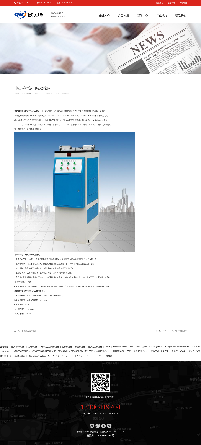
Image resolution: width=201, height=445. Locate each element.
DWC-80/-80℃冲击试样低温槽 (175, 331)
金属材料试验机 (18, 347)
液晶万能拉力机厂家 (159, 351)
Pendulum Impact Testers (123, 347)
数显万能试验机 (141, 351)
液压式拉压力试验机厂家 (39, 356)
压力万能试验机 (61, 351)
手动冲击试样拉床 (29, 331)
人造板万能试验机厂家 (41, 351)
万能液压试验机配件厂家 (82, 351)
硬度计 (109, 356)
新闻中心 (142, 15)
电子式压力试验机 (17, 356)
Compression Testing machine (177, 347)
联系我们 (180, 15)
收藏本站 (171, 3)
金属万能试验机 (103, 351)
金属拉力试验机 (95, 347)
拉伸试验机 (67, 347)
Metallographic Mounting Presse (149, 347)
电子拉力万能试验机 (50, 347)
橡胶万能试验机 (21, 351)
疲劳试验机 (80, 347)
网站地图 (183, 3)
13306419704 (101, 407)
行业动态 (161, 15)
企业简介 (104, 15)
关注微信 (159, 3)
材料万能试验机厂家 (122, 351)
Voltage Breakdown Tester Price (89, 356)
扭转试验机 (33, 347)
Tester (107, 347)
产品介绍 (123, 15)
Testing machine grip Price (63, 356)
